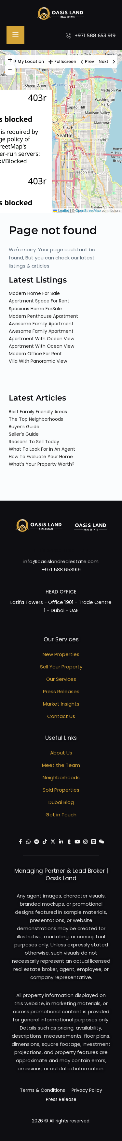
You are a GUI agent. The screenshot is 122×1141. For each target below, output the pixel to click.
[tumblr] (69, 841)
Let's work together (61, 550)
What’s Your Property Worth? (42, 464)
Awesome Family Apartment (41, 323)
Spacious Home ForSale (35, 308)
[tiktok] (45, 841)
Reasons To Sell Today (34, 441)
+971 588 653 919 (95, 35)
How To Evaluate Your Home (41, 456)
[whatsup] (28, 841)
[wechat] (102, 841)
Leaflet (61, 210)
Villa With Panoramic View (38, 361)
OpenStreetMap (88, 210)
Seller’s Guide (24, 434)
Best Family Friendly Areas (38, 411)
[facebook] (20, 841)
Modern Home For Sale (34, 293)
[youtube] (77, 841)
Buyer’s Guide (24, 426)
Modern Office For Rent (35, 353)
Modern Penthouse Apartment (43, 316)
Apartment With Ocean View (41, 338)
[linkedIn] (61, 841)
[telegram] (37, 841)
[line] (93, 841)
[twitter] (53, 841)
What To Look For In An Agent (42, 449)
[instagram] (85, 841)
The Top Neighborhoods (36, 419)
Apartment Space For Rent (39, 301)
